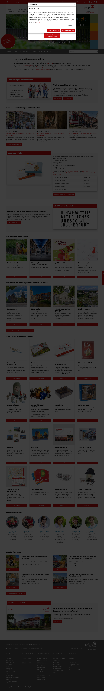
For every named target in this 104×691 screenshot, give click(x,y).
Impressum (39, 22)
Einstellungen (70, 25)
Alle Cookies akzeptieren (68, 30)
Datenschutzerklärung (68, 21)
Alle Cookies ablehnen (53, 30)
